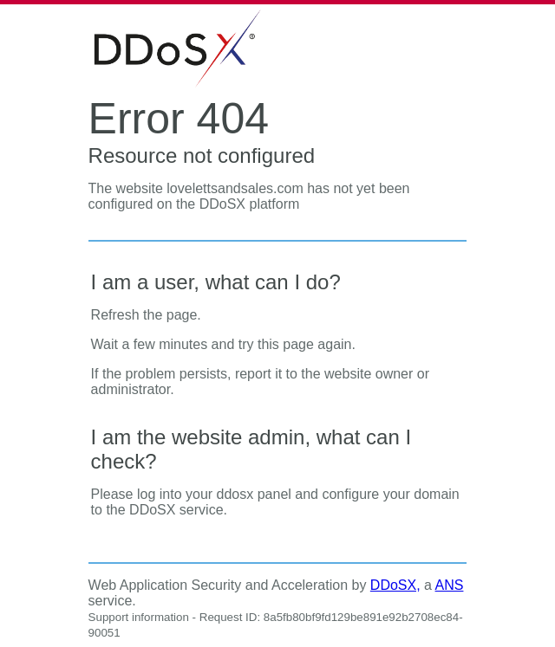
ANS (449, 585)
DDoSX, (395, 585)
